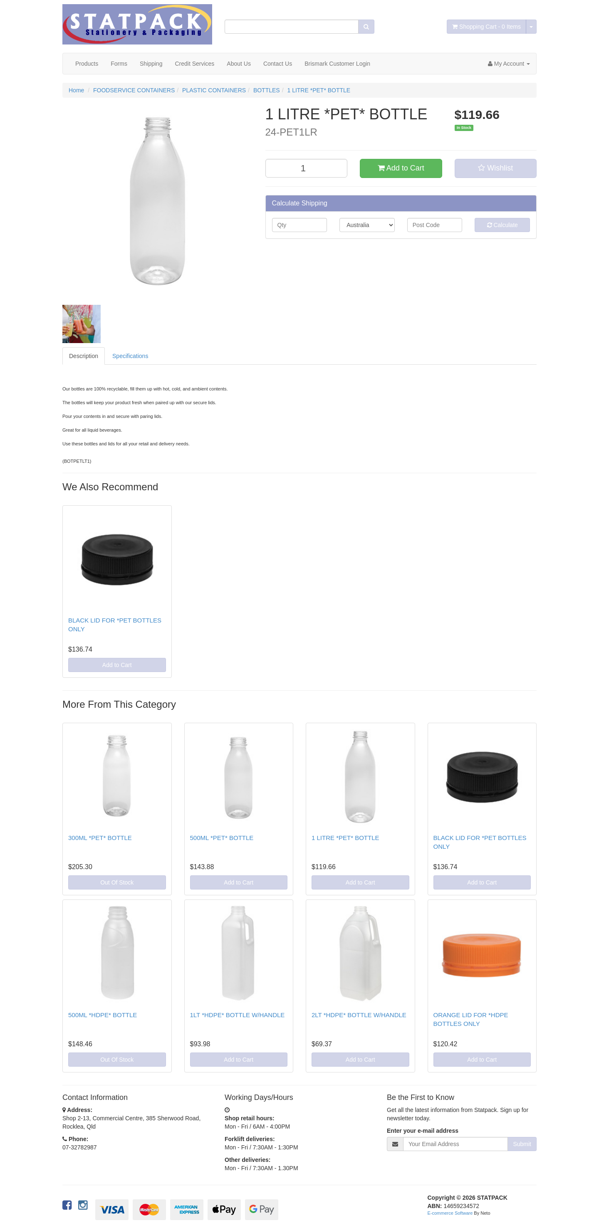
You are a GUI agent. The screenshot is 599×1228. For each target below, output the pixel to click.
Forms (119, 63)
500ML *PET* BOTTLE (222, 837)
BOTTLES (266, 90)
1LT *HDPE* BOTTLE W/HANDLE (237, 1014)
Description (83, 356)
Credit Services (194, 63)
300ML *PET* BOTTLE (100, 837)
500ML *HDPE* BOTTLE (102, 1014)
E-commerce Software (450, 1213)
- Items (486, 26)
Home (76, 90)
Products (86, 63)
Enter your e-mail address (422, 1130)
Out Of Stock (117, 882)
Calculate (502, 225)
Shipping (151, 63)
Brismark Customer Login (337, 63)
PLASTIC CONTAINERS (214, 90)
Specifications (130, 356)
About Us (239, 63)
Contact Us (277, 63)
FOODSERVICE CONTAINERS (134, 90)
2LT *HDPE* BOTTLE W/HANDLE (359, 1014)
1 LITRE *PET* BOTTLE (318, 90)
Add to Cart (401, 168)
